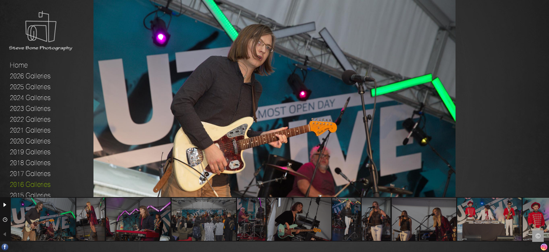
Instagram (544, 247)
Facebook (5, 247)
